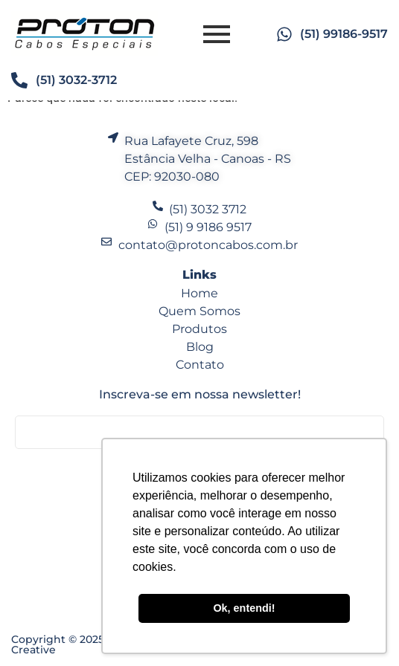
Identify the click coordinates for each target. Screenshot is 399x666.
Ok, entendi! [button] (244, 608)
